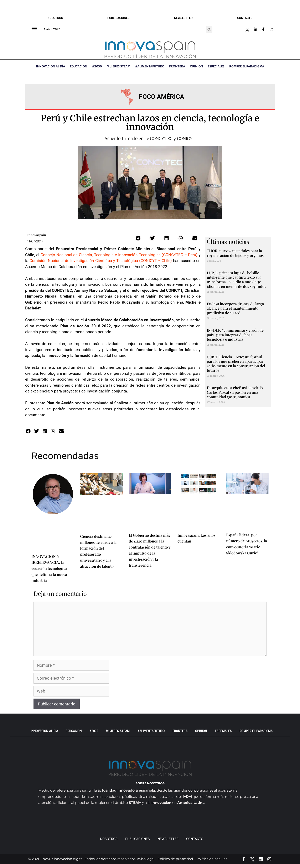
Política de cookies (211, 859)
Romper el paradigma (246, 66)
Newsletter (183, 18)
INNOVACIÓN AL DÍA (50, 66)
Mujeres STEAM (118, 66)
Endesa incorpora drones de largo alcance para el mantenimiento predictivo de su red (235, 308)
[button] (209, 29)
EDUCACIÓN (78, 66)
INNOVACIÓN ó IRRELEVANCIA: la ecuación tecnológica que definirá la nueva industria (49, 568)
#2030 (97, 66)
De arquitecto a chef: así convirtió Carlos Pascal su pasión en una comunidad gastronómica (235, 392)
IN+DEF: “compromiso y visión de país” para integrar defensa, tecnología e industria (235, 335)
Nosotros (55, 18)
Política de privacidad (175, 859)
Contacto (245, 18)
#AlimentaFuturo (149, 66)
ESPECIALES (216, 66)
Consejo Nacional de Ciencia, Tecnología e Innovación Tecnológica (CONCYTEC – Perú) (119, 254)
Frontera (177, 66)
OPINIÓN (196, 66)
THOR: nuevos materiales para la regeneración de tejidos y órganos (235, 253)
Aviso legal (145, 859)
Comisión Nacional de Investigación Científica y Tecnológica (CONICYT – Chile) (101, 260)
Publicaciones (118, 18)
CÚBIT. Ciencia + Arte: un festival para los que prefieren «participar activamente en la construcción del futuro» (236, 363)
